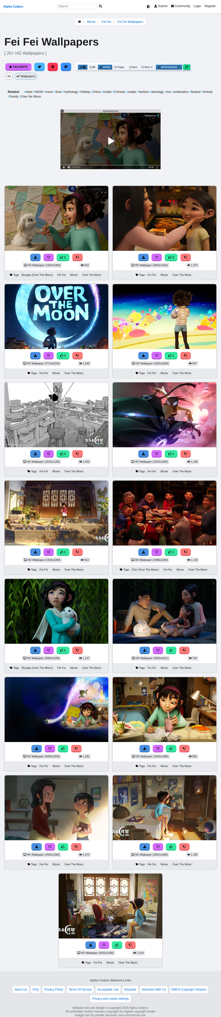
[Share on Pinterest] (53, 67)
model (107, 92)
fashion (143, 92)
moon (49, 92)
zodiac (131, 92)
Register (210, 6)
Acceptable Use (108, 989)
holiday (85, 92)
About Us (21, 989)
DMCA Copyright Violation (188, 989)
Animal (206, 92)
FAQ (36, 989)
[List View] (92, 67)
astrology (157, 92)
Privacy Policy (53, 989)
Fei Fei (106, 22)
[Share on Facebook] (66, 67)
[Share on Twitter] (39, 67)
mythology (71, 92)
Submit (160, 6)
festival (195, 92)
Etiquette (130, 989)
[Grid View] (83, 67)
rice (168, 92)
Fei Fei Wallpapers (130, 22)
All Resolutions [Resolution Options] (169, 67)
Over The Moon (91, 274)
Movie (91, 22)
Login (197, 6)
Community (180, 6)
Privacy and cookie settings (110, 998)
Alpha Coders (13, 6)
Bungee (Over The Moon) (37, 274)
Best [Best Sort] (133, 67)
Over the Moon (30, 96)
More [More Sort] (147, 67)
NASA (38, 92)
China (96, 92)
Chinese (119, 92)
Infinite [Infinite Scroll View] (105, 67)
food (58, 92)
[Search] (100, 6)
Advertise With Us (154, 989)
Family (13, 96)
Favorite (18, 67)
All (9, 76)
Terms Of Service (80, 989)
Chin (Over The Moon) (145, 569)
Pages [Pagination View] (119, 67)
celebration (180, 92)
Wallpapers (26, 76)
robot (28, 92)
